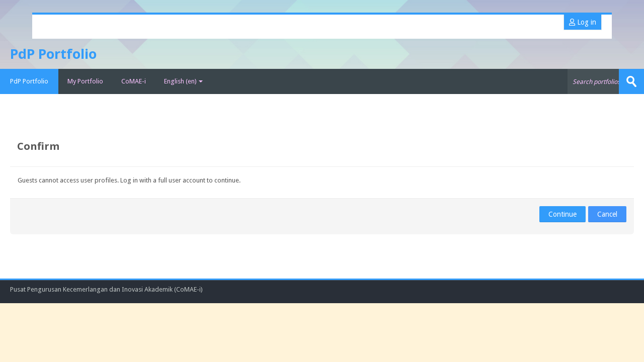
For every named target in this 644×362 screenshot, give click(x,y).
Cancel (607, 214)
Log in (582, 22)
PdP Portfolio (29, 81)
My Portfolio (85, 81)
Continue (562, 214)
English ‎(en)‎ (183, 81)
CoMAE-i (133, 81)
